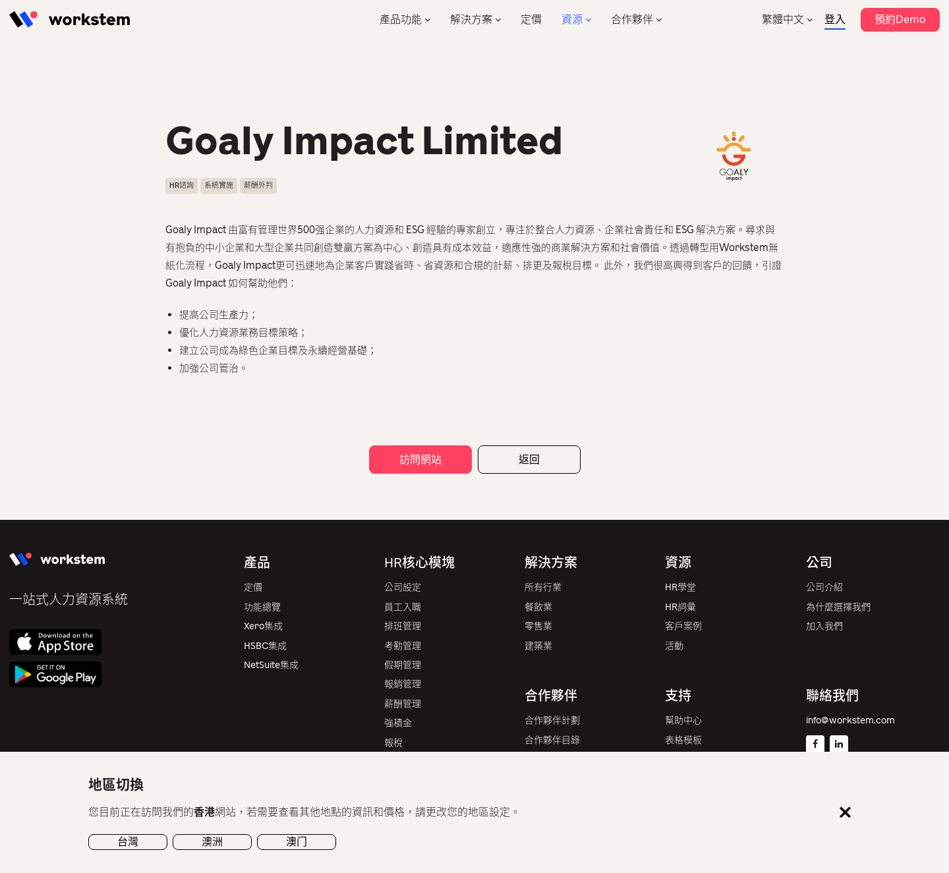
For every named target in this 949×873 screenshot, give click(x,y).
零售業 (538, 626)
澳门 (296, 842)
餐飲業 (538, 607)
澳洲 (212, 842)
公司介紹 (824, 587)
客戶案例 (683, 626)
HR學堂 (680, 587)
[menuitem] (787, 19)
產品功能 (401, 19)
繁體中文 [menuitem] (783, 19)
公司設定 (402, 587)
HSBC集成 (265, 646)
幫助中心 (683, 720)
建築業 (538, 646)
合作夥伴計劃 (552, 720)
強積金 (398, 723)
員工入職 (402, 607)
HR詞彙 (680, 607)
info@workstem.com (850, 720)
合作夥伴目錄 (552, 740)
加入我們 (824, 626)
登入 (835, 19)
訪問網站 (420, 459)
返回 (529, 459)
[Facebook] (815, 744)
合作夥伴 (632, 19)
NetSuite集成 (271, 665)
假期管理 (402, 665)
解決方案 (471, 19)
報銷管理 (402, 684)
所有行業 (543, 587)
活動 (674, 646)
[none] (787, 19)
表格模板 (683, 740)
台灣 (127, 842)
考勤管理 (402, 646)
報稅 (393, 743)
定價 (531, 19)
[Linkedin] (839, 744)
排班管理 (402, 626)
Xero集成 (263, 626)
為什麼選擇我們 (838, 607)
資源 (572, 19)
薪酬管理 (402, 704)
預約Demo (900, 19)
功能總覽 (262, 607)
